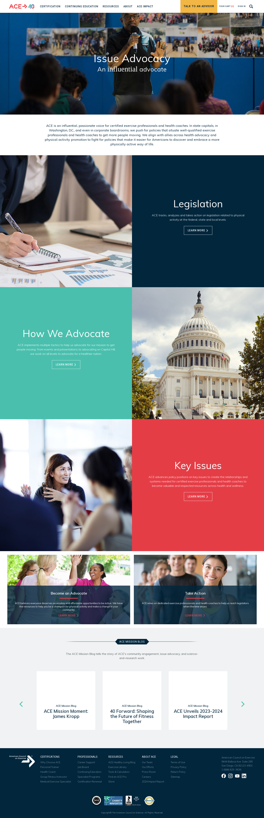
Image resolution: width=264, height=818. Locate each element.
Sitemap (175, 776)
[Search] (251, 6)
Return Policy (178, 771)
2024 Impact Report (153, 781)
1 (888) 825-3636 (231, 769)
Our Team (147, 762)
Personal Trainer (49, 767)
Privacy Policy (178, 767)
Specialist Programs (89, 776)
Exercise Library (117, 767)
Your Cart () (226, 6)
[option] (66, 704)
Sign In (242, 6)
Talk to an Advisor (199, 6)
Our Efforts (148, 767)
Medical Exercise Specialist (55, 781)
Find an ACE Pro (117, 776)
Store (111, 781)
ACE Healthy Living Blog (121, 762)
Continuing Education (89, 771)
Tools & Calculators (119, 771)
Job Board (83, 767)
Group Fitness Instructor (53, 776)
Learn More (198, 230)
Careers (146, 776)
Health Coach (48, 771)
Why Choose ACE (50, 762)
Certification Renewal (90, 781)
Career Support (86, 762)
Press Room (149, 771)
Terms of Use (178, 762)
